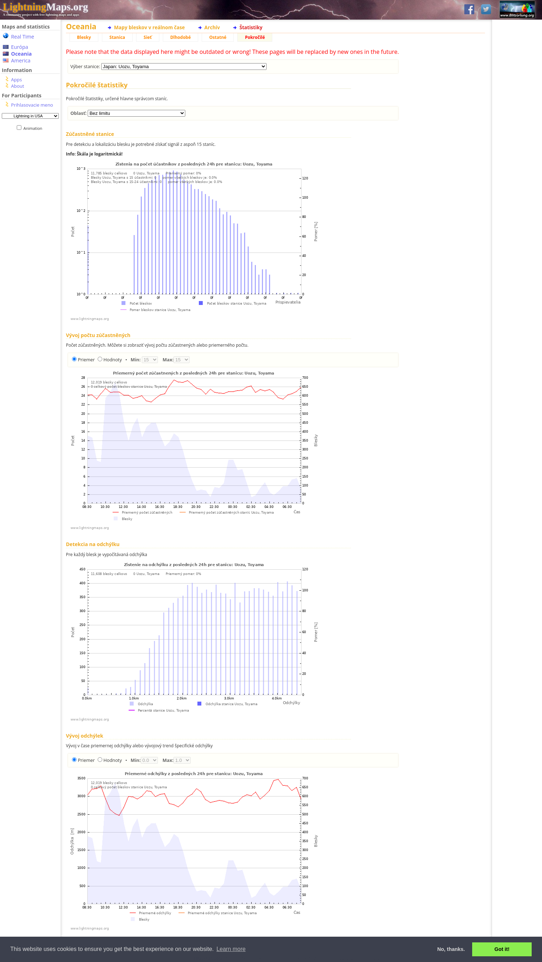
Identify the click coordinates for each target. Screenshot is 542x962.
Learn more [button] (231, 949)
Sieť (148, 37)
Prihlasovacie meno (32, 105)
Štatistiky (251, 27)
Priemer (86, 359)
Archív (212, 27)
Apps (16, 79)
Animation (34, 128)
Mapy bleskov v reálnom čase (149, 27)
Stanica (117, 37)
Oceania (21, 53)
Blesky (84, 37)
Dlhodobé (180, 37)
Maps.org (45, 6)
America (21, 60)
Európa (19, 47)
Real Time (22, 36)
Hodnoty (112, 359)
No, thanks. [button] (451, 949)
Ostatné (217, 37)
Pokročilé (255, 37)
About (17, 86)
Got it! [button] (502, 949)
